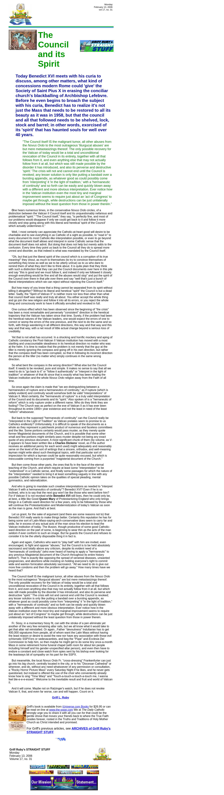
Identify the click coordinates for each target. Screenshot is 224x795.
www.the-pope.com (61, 709)
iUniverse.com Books (75, 706)
